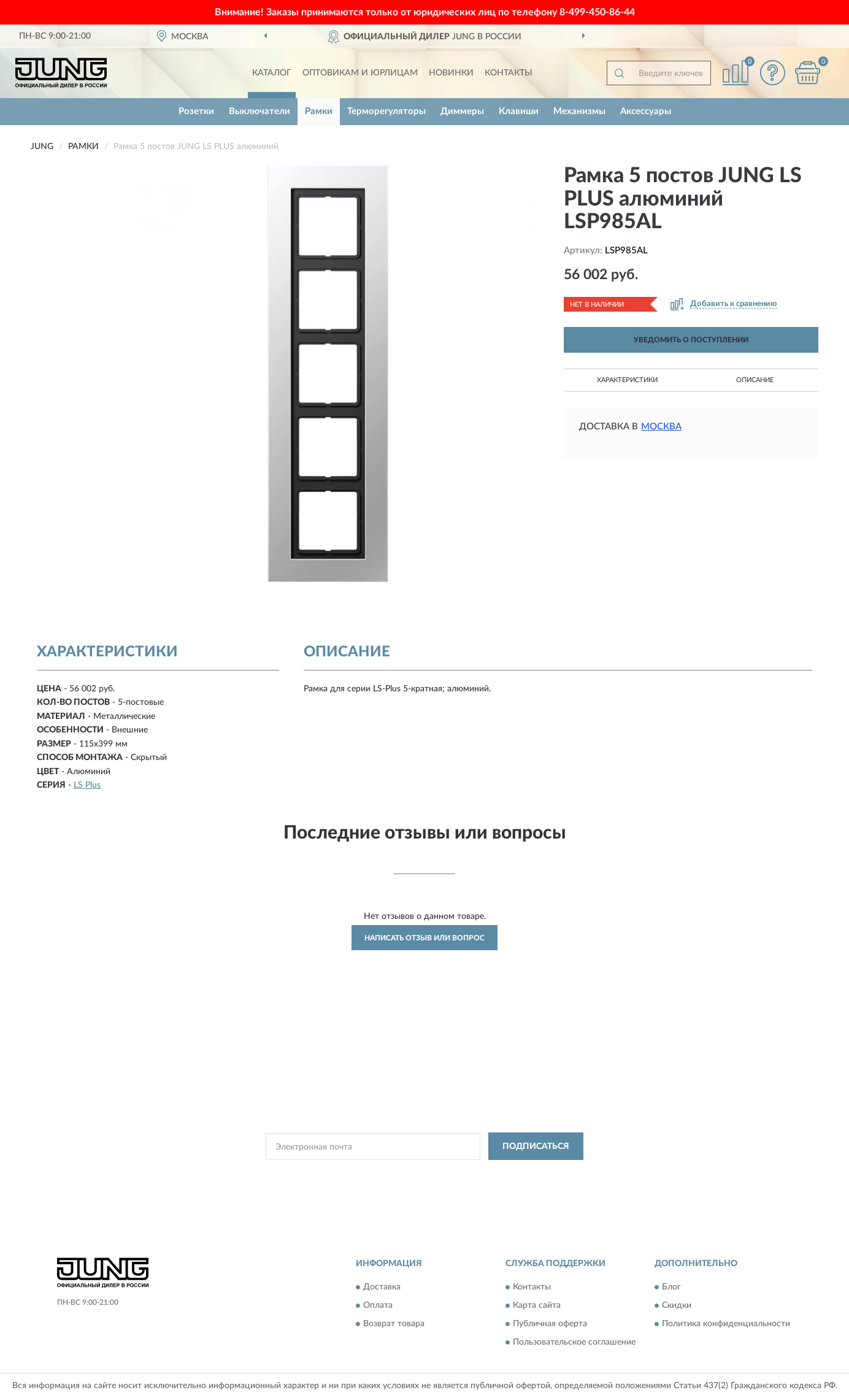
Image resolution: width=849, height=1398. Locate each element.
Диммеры (462, 111)
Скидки (676, 1306)
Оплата (378, 1306)
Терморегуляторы (386, 111)
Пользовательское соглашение (574, 1342)
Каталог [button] (271, 73)
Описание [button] (755, 380)
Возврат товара (393, 1324)
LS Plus (87, 785)
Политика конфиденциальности (726, 1324)
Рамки (318, 111)
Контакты (508, 73)
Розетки (196, 111)
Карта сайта (537, 1306)
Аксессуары (645, 111)
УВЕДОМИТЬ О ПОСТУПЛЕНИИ (691, 340)
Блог (671, 1287)
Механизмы (579, 111)
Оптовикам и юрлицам (360, 73)
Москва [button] (661, 426)
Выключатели (259, 111)
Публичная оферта (550, 1324)
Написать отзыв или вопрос (424, 938)
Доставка (382, 1287)
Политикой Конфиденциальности (428, 1174)
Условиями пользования (536, 1174)
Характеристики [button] (627, 380)
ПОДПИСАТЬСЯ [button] (535, 1146)
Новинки (451, 73)
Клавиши (519, 111)
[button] (772, 72)
